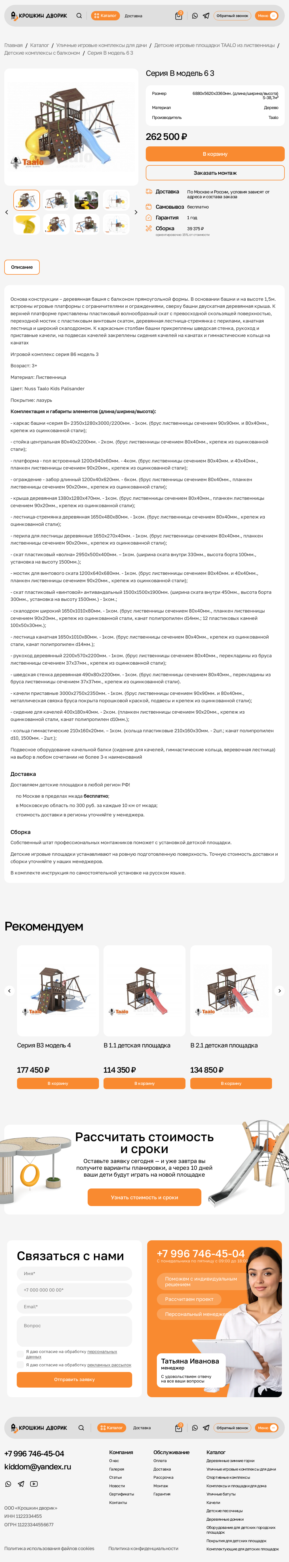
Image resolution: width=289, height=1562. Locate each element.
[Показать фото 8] (116, 224)
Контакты (118, 1502)
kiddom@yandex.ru (37, 1467)
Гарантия (161, 1494)
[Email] (74, 1306)
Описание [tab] (22, 267)
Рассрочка (163, 1477)
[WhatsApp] (195, 16)
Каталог (105, 15)
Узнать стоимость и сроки (144, 1197)
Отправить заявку (74, 1379)
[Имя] (74, 1274)
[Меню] (266, 15)
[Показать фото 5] (26, 224)
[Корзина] (178, 15)
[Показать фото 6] (56, 224)
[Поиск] (79, 15)
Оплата (160, 1460)
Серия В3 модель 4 (44, 1045)
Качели (213, 1502)
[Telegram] (206, 16)
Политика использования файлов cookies (49, 1548)
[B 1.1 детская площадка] (144, 990)
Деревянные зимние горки (230, 1460)
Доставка (133, 15)
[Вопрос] (74, 1331)
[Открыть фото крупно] (71, 127)
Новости (117, 1486)
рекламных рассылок (109, 1364)
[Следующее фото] (135, 212)
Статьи (115, 1477)
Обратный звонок (232, 15)
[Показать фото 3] (86, 200)
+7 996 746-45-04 (201, 1253)
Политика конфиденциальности (143, 1548)
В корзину (215, 154)
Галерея (116, 1469)
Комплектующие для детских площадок (242, 1549)
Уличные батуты (221, 1494)
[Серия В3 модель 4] (58, 990)
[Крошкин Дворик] (38, 16)
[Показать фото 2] (56, 200)
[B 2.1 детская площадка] (231, 990)
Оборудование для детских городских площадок (241, 1530)
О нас (114, 1460)
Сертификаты (121, 1494)
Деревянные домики (225, 1519)
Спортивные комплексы (228, 1477)
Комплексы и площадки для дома (236, 1486)
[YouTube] (34, 1484)
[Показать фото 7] (86, 224)
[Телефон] (74, 1290)
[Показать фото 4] (116, 200)
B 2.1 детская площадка (224, 1045)
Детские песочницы (224, 1510)
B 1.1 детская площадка (137, 1045)
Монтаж (160, 1486)
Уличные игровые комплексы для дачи (241, 1469)
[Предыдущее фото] (7, 212)
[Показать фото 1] (26, 200)
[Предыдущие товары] (9, 991)
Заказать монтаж (215, 173)
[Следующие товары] (279, 991)
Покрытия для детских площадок (236, 1540)
